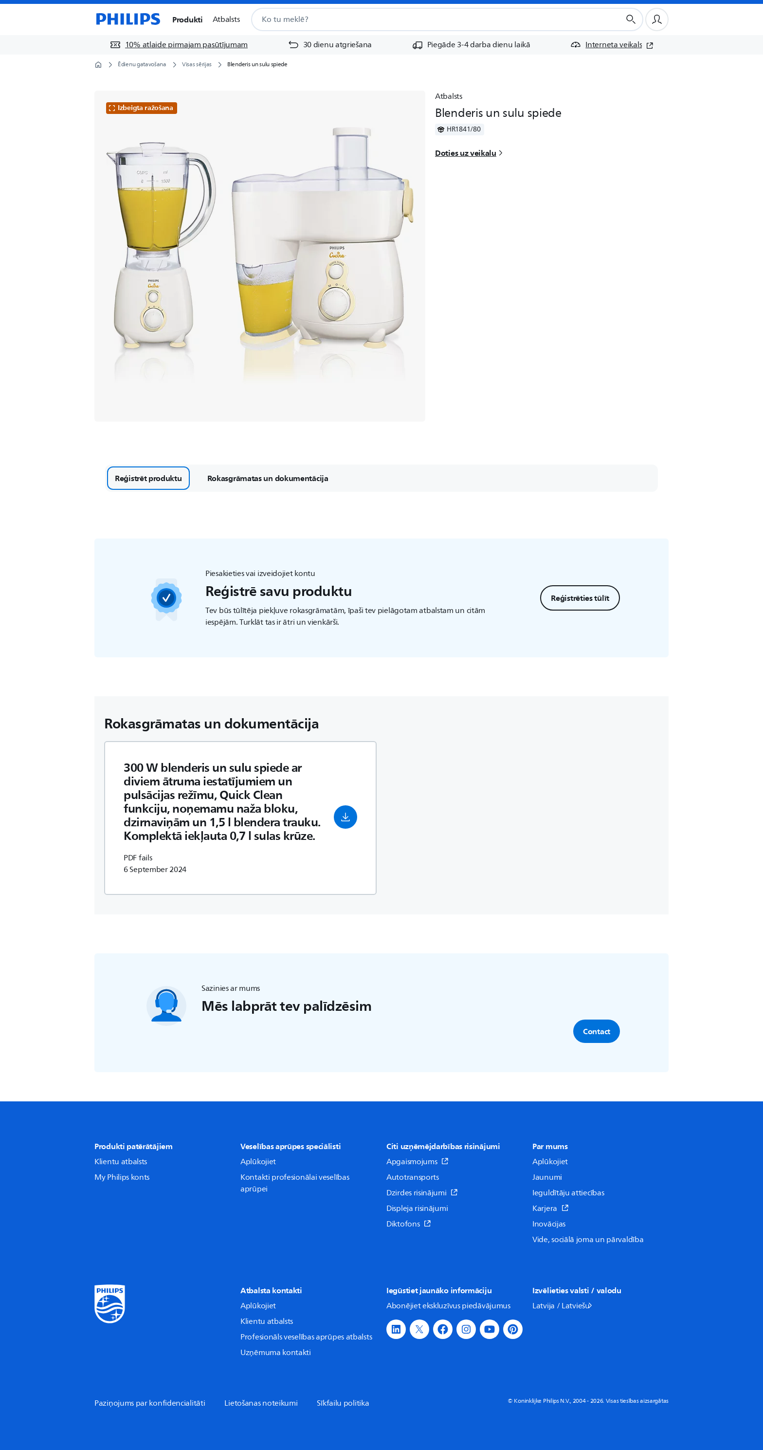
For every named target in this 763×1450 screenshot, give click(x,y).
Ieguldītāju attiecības (568, 1193)
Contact (596, 1031)
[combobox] (424, 19)
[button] (345, 817)
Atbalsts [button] (226, 19)
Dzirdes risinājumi (422, 1193)
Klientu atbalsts (120, 1161)
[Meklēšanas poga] (631, 19)
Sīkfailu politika (343, 1403)
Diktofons (408, 1224)
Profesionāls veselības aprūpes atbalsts (306, 1337)
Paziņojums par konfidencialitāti (149, 1403)
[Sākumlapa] (127, 19)
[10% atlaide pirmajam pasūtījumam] (178, 45)
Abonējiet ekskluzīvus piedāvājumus (448, 1306)
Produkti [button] (187, 19)
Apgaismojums (417, 1161)
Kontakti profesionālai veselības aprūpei (294, 1183)
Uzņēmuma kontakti (275, 1352)
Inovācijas (548, 1224)
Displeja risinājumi (417, 1208)
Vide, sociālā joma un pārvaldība (587, 1239)
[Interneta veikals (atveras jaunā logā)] (612, 45)
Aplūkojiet (258, 1161)
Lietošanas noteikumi (260, 1403)
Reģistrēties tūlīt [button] (580, 598)
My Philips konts (121, 1177)
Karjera (550, 1208)
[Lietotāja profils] (657, 19)
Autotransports (412, 1177)
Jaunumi (547, 1177)
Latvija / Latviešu (563, 1306)
